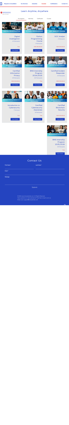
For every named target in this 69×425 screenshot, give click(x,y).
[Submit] (34, 187)
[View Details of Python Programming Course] (37, 50)
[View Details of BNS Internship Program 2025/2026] (60, 153)
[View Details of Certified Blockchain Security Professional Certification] (60, 119)
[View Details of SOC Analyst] (60, 50)
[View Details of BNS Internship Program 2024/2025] (37, 85)
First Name (7, 165)
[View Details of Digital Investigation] (15, 50)
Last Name (38, 165)
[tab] (21, 18)
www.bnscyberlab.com (28, 196)
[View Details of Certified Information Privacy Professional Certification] (15, 85)
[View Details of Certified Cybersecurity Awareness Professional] (37, 119)
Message (7, 176)
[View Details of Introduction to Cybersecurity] (15, 119)
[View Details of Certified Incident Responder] (60, 85)
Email (6, 170)
